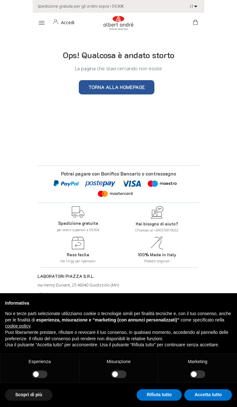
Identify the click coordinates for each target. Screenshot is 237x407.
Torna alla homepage (116, 87)
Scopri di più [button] (28, 394)
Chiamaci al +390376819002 (157, 230)
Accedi (67, 22)
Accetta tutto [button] (208, 394)
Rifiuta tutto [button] (159, 394)
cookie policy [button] (17, 325)
